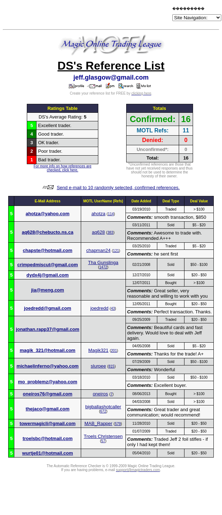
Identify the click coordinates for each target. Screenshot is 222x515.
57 (103, 441)
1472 (103, 267)
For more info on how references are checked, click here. (63, 168)
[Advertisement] (87, 15)
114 (111, 214)
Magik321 (98, 350)
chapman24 (98, 250)
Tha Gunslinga (103, 262)
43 (113, 308)
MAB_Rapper (98, 423)
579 (118, 424)
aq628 (98, 232)
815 (111, 366)
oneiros (100, 394)
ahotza (98, 213)
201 (114, 351)
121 (116, 251)
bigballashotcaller (103, 406)
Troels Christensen (103, 436)
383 (110, 232)
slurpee (98, 366)
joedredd (99, 308)
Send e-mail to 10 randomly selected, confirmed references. (118, 187)
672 (103, 411)
